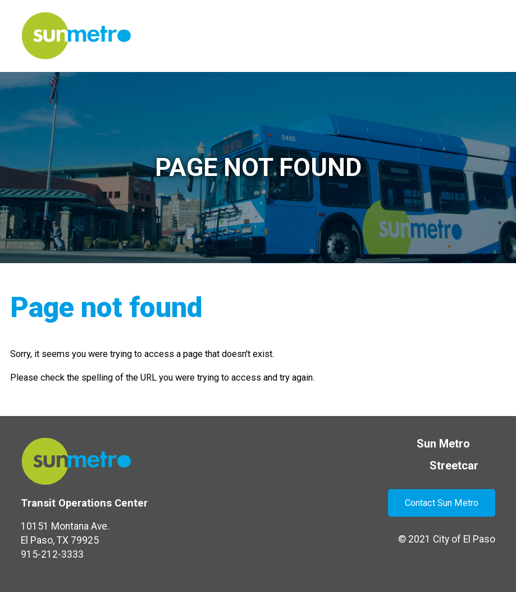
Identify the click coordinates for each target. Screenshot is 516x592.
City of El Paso (464, 539)
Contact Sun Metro (441, 503)
